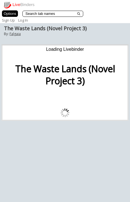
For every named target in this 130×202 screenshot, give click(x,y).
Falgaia (15, 33)
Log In (23, 20)
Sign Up (8, 20)
